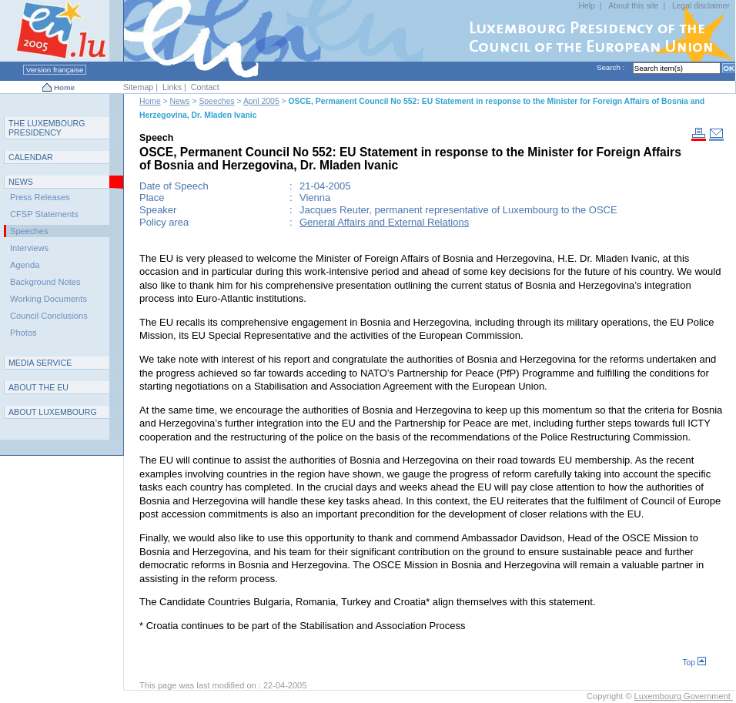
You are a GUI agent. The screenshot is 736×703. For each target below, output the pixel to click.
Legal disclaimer (701, 6)
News (180, 101)
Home (64, 87)
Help (587, 6)
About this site (633, 6)
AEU (38, 387)
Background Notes (45, 281)
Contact (205, 87)
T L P (46, 128)
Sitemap (138, 87)
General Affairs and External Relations (384, 222)
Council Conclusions (49, 315)
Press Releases (40, 197)
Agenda (24, 264)
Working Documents (48, 298)
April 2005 (261, 101)
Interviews (29, 248)
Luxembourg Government (683, 696)
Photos (23, 332)
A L (52, 412)
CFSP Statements (44, 214)
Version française (54, 69)
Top (694, 662)
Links (172, 87)
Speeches (216, 101)
